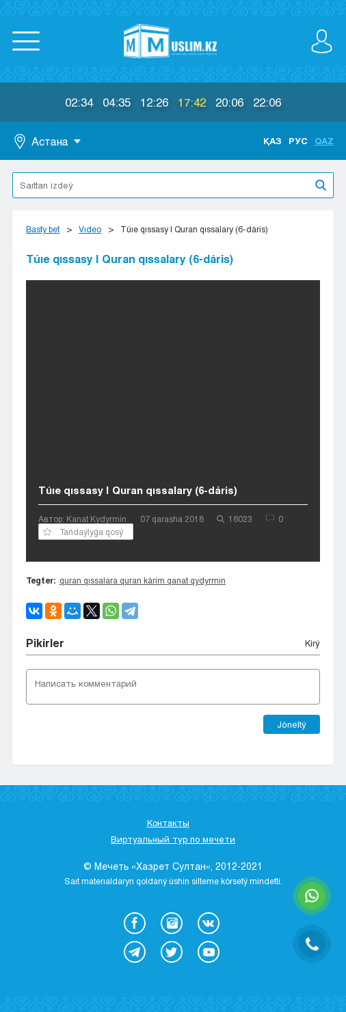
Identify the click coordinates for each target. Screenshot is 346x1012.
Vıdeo (90, 229)
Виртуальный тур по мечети (173, 839)
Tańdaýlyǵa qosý (83, 531)
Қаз (272, 140)
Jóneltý (291, 724)
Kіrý (312, 643)
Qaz (324, 140)
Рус (298, 140)
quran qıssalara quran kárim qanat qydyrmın (142, 580)
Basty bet (42, 229)
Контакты (168, 822)
